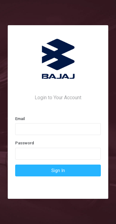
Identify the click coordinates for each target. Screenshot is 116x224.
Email (20, 118)
